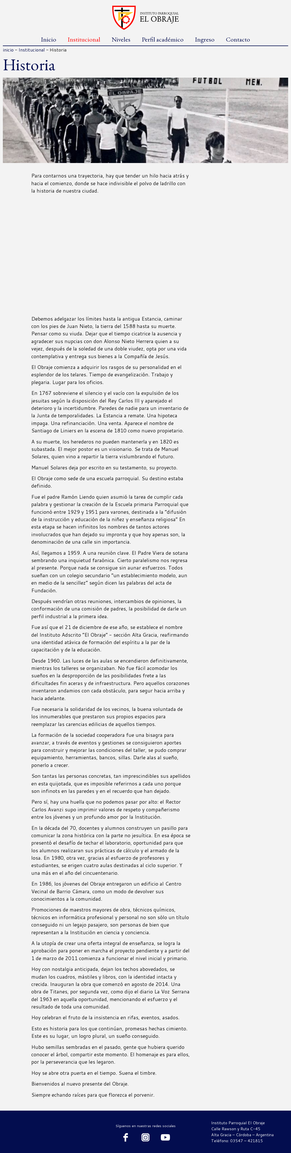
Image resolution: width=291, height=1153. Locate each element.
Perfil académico (163, 39)
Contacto (238, 39)
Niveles (121, 39)
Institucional (84, 39)
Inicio (48, 39)
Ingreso (205, 39)
